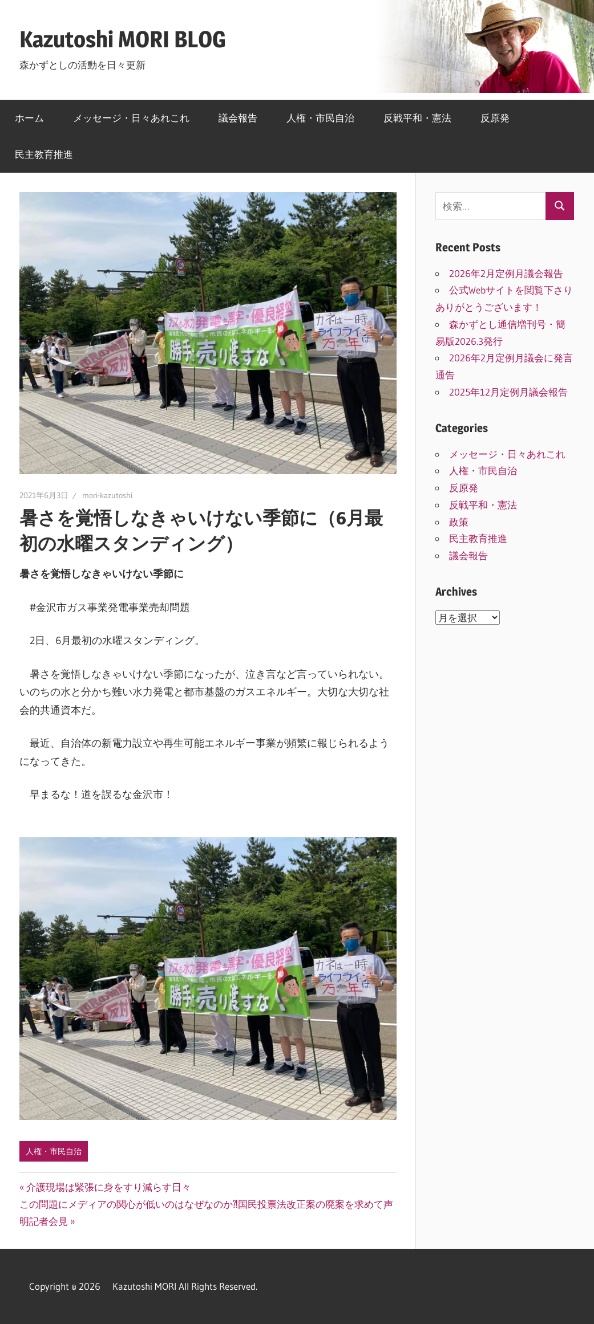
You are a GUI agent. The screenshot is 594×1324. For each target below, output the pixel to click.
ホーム (29, 118)
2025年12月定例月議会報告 (508, 392)
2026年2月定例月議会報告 (511, 273)
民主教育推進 (44, 154)
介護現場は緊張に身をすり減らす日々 (108, 1187)
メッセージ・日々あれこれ (131, 118)
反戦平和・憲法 (417, 118)
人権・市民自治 (320, 118)
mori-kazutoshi (107, 495)
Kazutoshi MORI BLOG (122, 39)
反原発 (495, 118)
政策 (458, 522)
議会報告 (238, 118)
